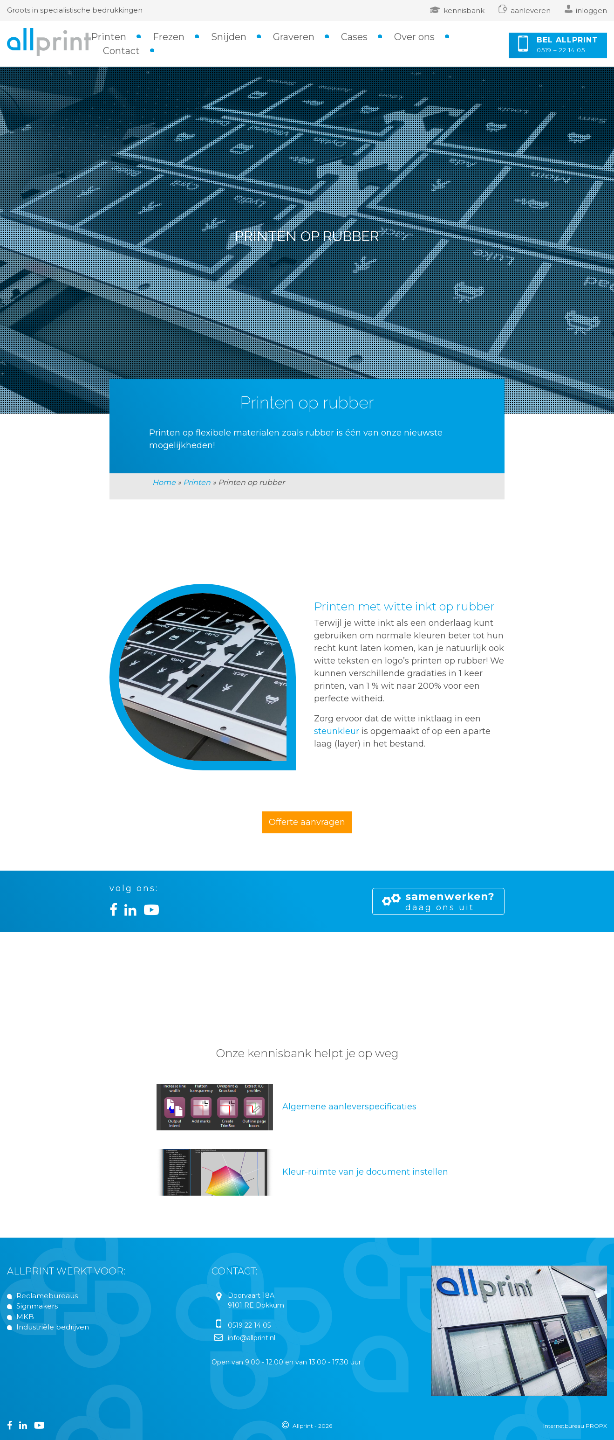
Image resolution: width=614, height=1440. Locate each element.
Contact (121, 50)
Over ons (414, 36)
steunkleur (336, 731)
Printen (108, 36)
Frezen (168, 36)
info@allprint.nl (251, 1338)
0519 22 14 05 (249, 1325)
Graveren (293, 36)
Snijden (228, 36)
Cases (354, 36)
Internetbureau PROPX (575, 1425)
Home (164, 482)
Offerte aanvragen (307, 822)
